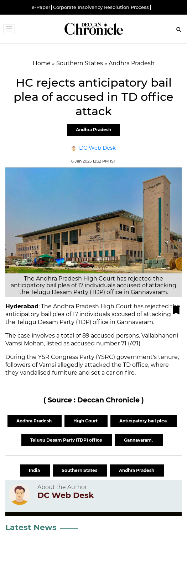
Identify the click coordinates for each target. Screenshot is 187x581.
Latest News (31, 527)
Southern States (80, 470)
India (35, 470)
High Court (86, 420)
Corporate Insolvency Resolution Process (101, 7)
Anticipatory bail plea (143, 420)
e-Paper (41, 7)
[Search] (179, 30)
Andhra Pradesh (93, 129)
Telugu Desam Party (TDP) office (66, 440)
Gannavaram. (139, 440)
